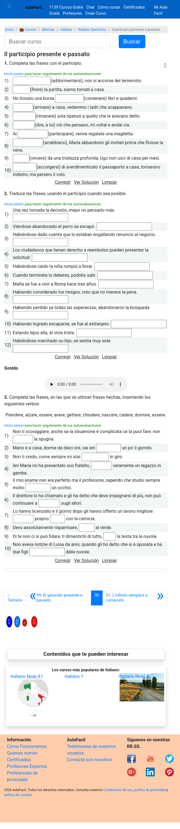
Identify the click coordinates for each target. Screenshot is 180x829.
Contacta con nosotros (89, 759)
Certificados (19, 759)
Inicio (9, 29)
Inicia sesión (14, 74)
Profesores (72, 13)
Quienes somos (22, 753)
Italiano (66, 29)
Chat (90, 7)
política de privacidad (149, 790)
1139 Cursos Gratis (66, 7)
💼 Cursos (27, 29)
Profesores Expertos (27, 766)
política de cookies (18, 795)
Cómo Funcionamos (27, 746)
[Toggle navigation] (9, 6)
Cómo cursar (109, 7)
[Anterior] (58, 597)
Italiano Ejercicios (92, 29)
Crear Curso (95, 13)
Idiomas (48, 29)
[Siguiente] (135, 597)
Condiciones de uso (118, 790)
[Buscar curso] (57, 41)
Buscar (132, 41)
